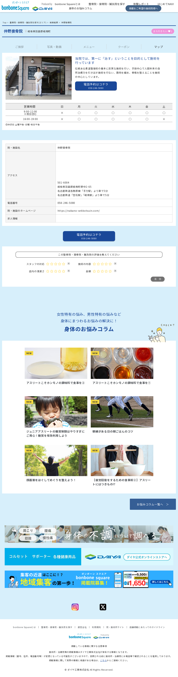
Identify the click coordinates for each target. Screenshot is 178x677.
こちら (103, 660)
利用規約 (96, 627)
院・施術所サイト (115, 627)
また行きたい (162, 31)
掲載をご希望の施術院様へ (143, 8)
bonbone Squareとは (67, 4)
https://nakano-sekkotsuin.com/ (79, 210)
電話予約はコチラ (96, 85)
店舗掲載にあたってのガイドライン (147, 627)
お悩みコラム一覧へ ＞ (153, 504)
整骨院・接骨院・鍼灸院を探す (107, 4)
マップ (158, 47)
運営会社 (82, 627)
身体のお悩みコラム (80, 8)
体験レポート (141, 4)
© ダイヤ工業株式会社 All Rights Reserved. (89, 669)
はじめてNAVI (165, 4)
